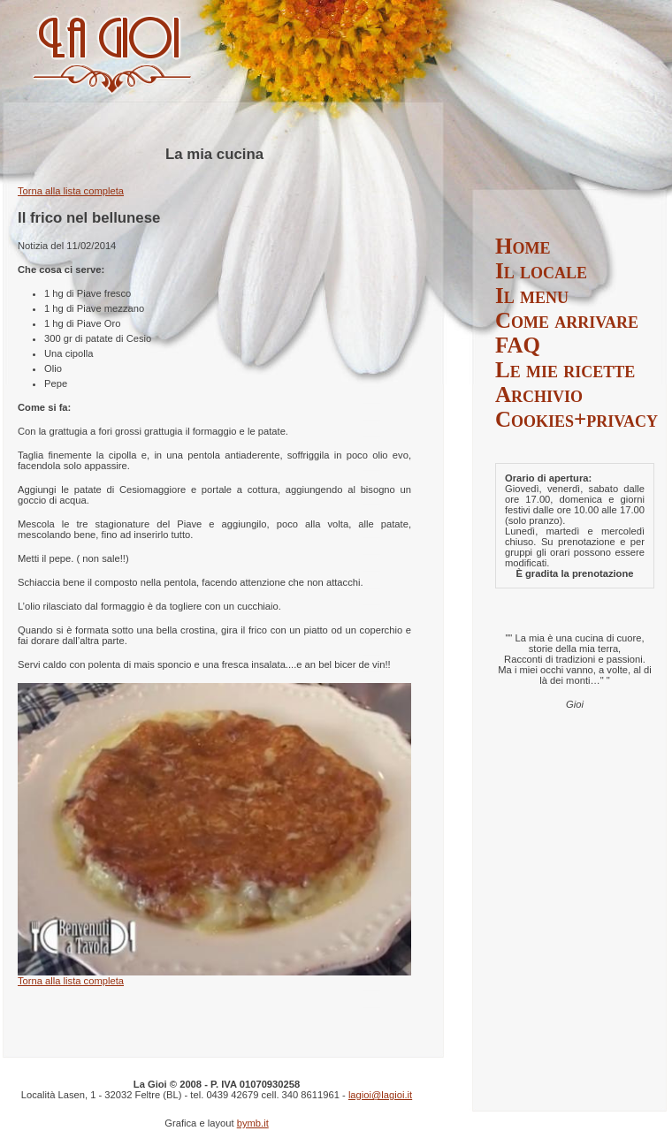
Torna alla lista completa (71, 191)
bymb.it (253, 1123)
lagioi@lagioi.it (380, 1094)
